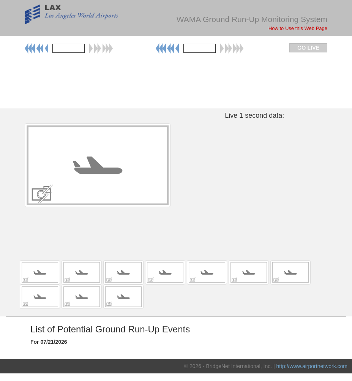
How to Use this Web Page (297, 28)
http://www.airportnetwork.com (311, 366)
